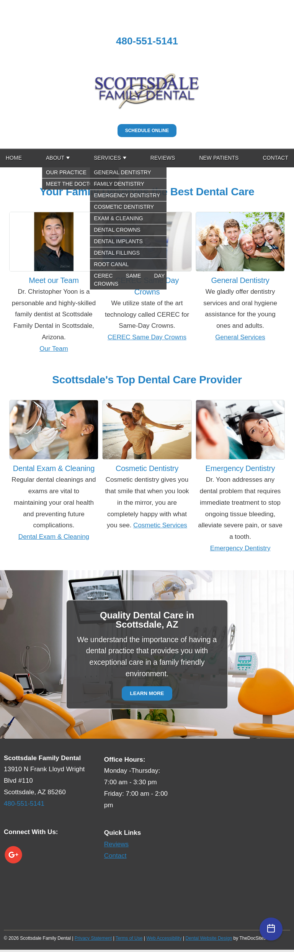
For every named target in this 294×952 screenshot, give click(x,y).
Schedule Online (147, 130)
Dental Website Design (208, 938)
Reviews (162, 158)
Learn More (147, 693)
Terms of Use (129, 938)
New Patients (218, 158)
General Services (240, 337)
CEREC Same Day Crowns (147, 337)
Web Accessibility (163, 938)
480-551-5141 (147, 41)
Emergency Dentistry (240, 548)
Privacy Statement (93, 938)
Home (14, 158)
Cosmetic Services (160, 525)
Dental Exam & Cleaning (53, 536)
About (55, 158)
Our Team (53, 348)
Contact (275, 158)
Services (107, 158)
